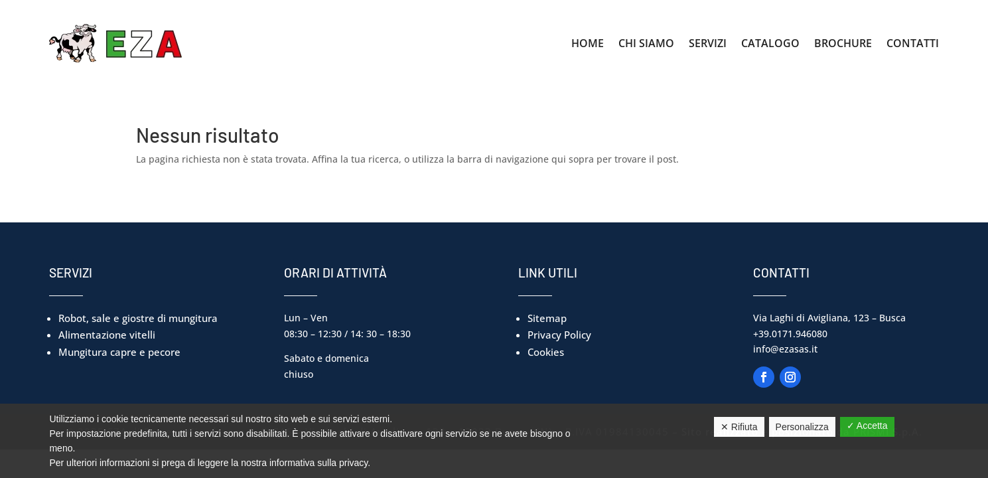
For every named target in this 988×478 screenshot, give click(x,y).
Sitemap (547, 318)
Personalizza (802, 427)
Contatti (912, 43)
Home (587, 43)
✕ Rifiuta (739, 427)
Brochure (843, 43)
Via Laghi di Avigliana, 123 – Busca (829, 317)
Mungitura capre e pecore (119, 351)
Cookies (546, 351)
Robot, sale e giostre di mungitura (138, 318)
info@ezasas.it (785, 349)
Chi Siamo (646, 43)
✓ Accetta (867, 425)
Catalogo (770, 43)
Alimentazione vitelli (106, 334)
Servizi (708, 43)
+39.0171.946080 (790, 333)
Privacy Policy (559, 334)
